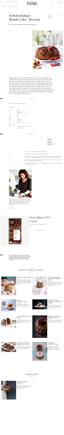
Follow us (52, 2)
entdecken (40, 230)
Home (2, 6)
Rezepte (5, 6)
